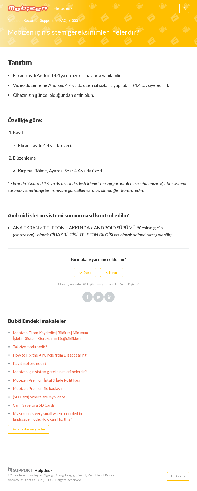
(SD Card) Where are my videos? (40, 396)
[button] (85, 272)
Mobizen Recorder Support (31, 20)
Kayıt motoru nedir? (30, 363)
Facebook (87, 297)
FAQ (63, 20)
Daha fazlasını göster (28, 429)
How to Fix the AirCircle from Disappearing (50, 355)
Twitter (98, 297)
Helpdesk (63, 8)
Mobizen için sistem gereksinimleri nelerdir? (50, 371)
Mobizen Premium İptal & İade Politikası (46, 380)
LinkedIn (109, 297)
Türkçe (176, 476)
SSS (75, 20)
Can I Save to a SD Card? (34, 405)
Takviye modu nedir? (30, 346)
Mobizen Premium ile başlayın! (39, 388)
